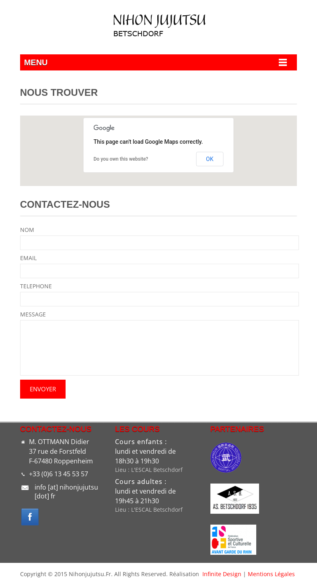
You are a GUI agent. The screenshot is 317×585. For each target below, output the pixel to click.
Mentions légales (271, 574)
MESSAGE (33, 314)
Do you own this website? (121, 159)
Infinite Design (221, 574)
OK (209, 159)
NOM (27, 230)
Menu (36, 62)
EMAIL (28, 258)
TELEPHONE (36, 286)
